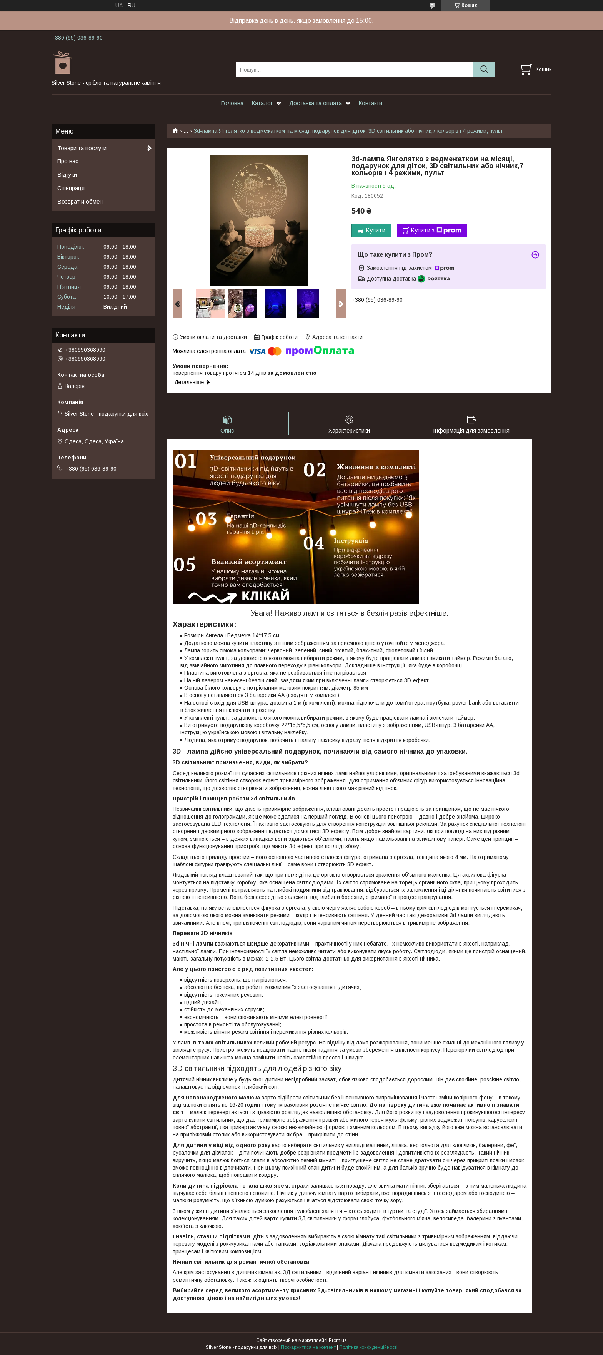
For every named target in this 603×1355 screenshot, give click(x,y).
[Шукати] (484, 69)
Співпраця (71, 188)
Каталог (262, 103)
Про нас (67, 161)
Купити (375, 230)
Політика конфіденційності (368, 1347)
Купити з (436, 230)
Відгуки (67, 174)
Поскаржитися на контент (308, 1347)
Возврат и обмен (80, 201)
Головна (232, 103)
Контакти (370, 103)
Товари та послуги (82, 148)
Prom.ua (338, 1340)
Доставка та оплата (315, 103)
